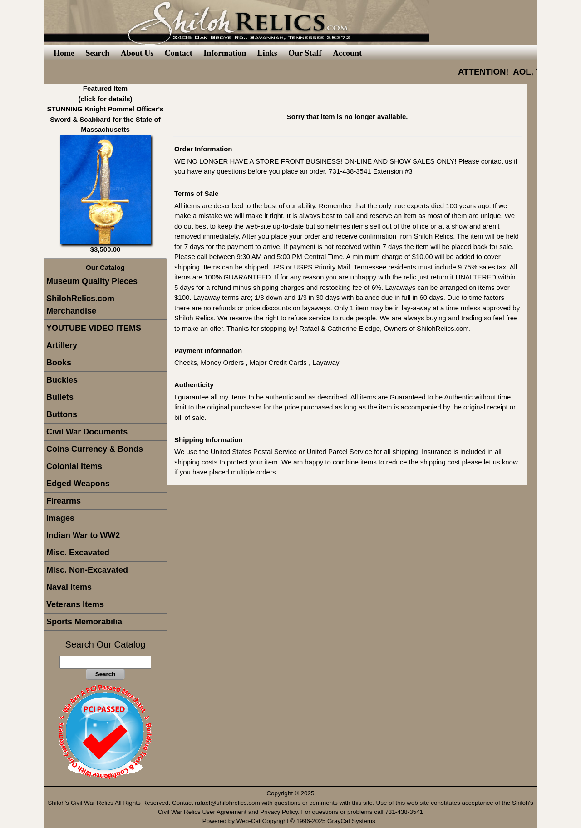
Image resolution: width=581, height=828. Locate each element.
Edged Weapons (78, 483)
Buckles (62, 379)
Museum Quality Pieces (92, 281)
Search (97, 53)
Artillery (61, 345)
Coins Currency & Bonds (94, 449)
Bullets (60, 397)
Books (58, 362)
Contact (178, 53)
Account (347, 53)
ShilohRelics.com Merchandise (80, 304)
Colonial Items (74, 466)
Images (60, 518)
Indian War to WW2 (83, 535)
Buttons (61, 414)
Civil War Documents (87, 431)
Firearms (63, 500)
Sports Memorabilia (84, 621)
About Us (137, 53)
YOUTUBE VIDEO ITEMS (93, 328)
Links (267, 53)
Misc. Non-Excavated (87, 569)
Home (64, 53)
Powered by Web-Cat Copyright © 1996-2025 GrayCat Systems (290, 821)
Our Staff (304, 53)
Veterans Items (75, 604)
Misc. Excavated (77, 552)
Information (224, 53)
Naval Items (69, 587)
